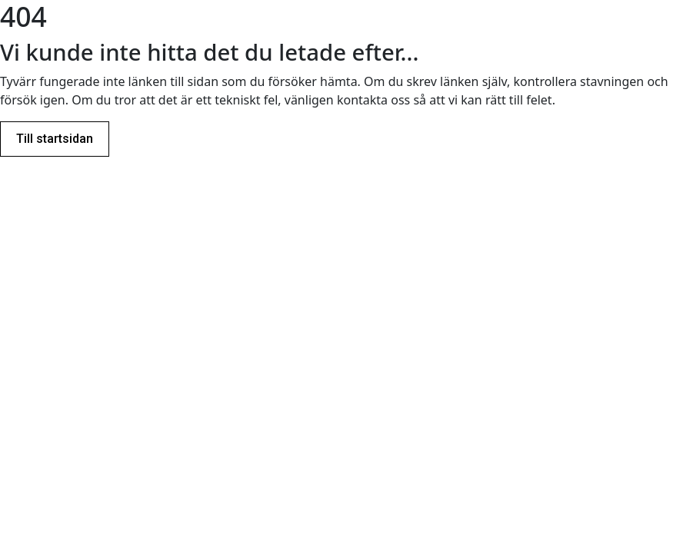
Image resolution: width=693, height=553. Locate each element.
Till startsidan (54, 138)
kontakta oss (373, 99)
